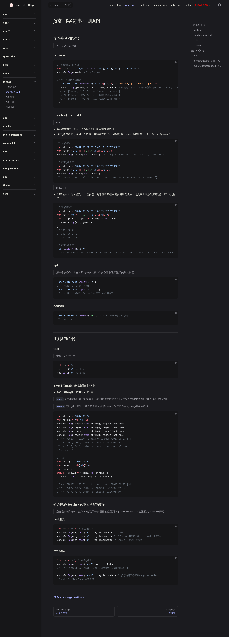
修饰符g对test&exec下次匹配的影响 (207, 65)
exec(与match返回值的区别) (207, 60)
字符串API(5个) (198, 25)
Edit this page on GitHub (68, 597)
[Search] (60, 5)
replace (198, 30)
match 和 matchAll (203, 35)
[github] (219, 5)
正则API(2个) (197, 50)
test (195, 55)
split (196, 40)
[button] (19, 14)
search (197, 45)
